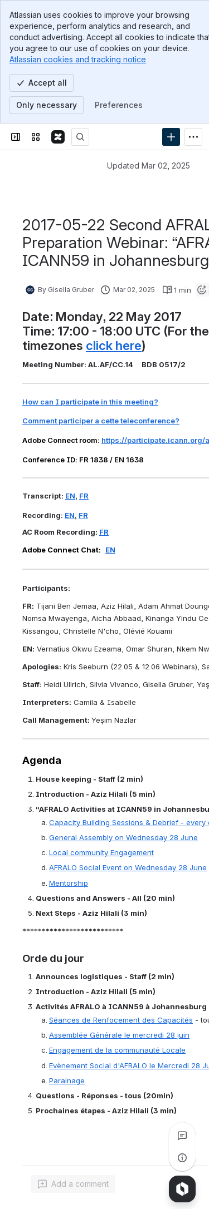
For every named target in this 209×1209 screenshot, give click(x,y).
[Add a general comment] (73, 1184)
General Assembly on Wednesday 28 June (123, 837)
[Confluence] (58, 137)
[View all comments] (182, 1135)
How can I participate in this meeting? (90, 401)
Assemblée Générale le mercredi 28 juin (119, 1034)
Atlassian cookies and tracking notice (77, 59)
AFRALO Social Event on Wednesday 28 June (128, 867)
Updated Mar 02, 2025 (148, 165)
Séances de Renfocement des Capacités (121, 1019)
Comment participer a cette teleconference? (100, 420)
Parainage (67, 1080)
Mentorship (68, 883)
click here (114, 345)
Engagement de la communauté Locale (117, 1049)
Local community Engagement (101, 852)
